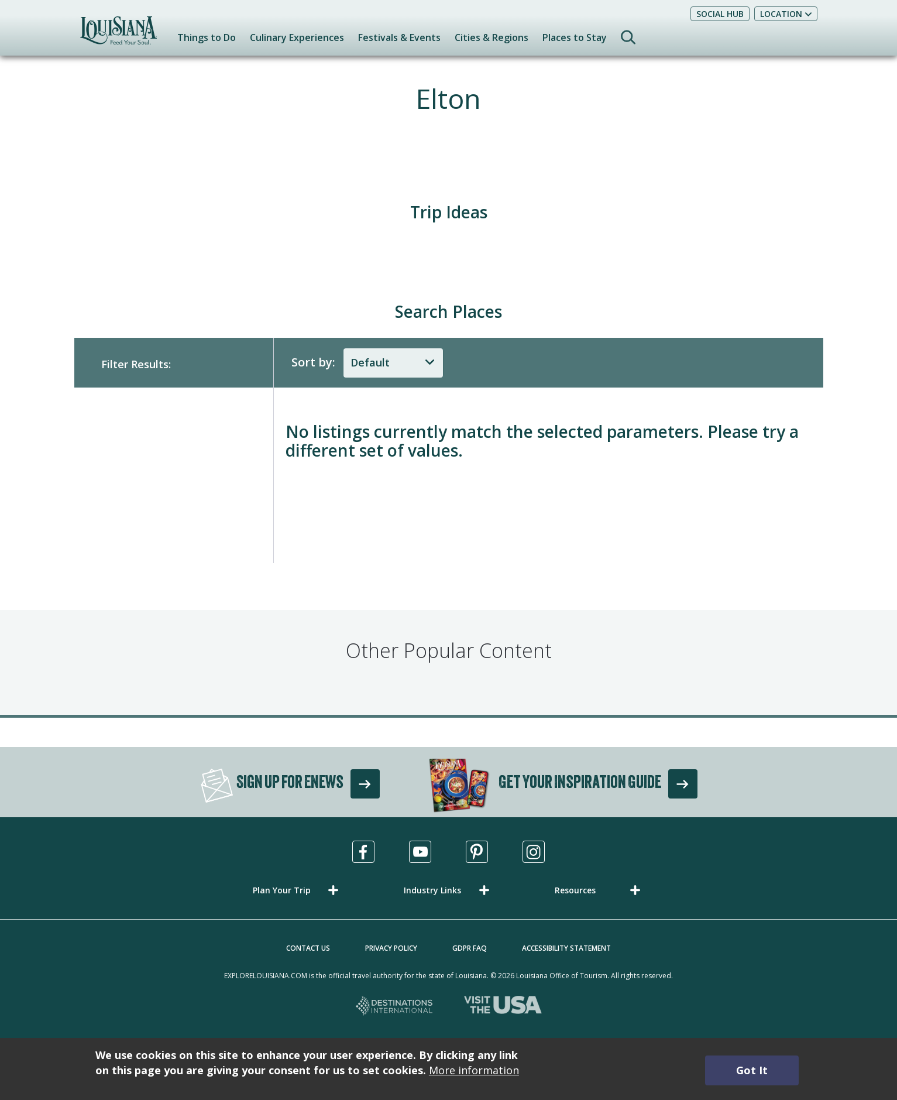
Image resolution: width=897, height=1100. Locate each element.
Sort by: (313, 362)
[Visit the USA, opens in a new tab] (503, 1006)
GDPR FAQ (469, 948)
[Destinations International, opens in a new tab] (395, 1006)
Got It (752, 1070)
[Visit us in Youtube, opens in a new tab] (420, 852)
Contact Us (308, 948)
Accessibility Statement (566, 948)
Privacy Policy (391, 948)
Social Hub (720, 13)
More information (474, 1070)
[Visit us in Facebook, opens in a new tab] (363, 852)
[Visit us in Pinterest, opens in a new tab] (477, 852)
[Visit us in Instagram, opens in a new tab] (534, 852)
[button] (298, 890)
